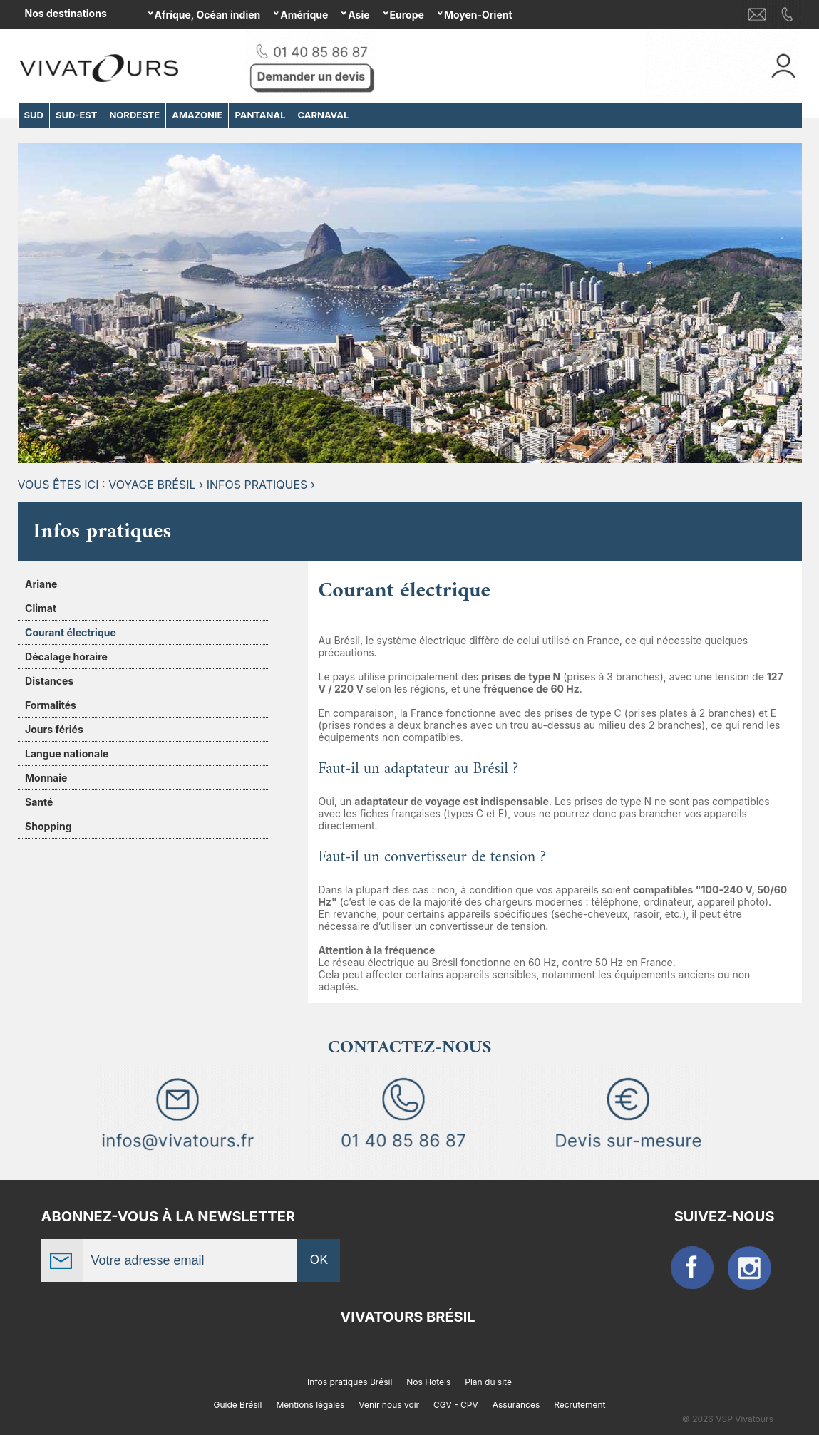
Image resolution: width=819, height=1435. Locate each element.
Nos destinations (66, 13)
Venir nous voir (389, 1404)
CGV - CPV (455, 1404)
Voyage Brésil (151, 484)
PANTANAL (260, 114)
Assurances (516, 1404)
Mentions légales (310, 1404)
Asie (358, 15)
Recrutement (579, 1404)
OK (319, 1259)
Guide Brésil (237, 1404)
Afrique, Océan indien (208, 15)
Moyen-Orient (478, 15)
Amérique (304, 15)
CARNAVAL (323, 114)
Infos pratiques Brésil (349, 1382)
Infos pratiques (257, 484)
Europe (407, 15)
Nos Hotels (428, 1382)
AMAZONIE (197, 114)
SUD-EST (77, 114)
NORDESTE (134, 114)
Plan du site (488, 1382)
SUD (33, 114)
